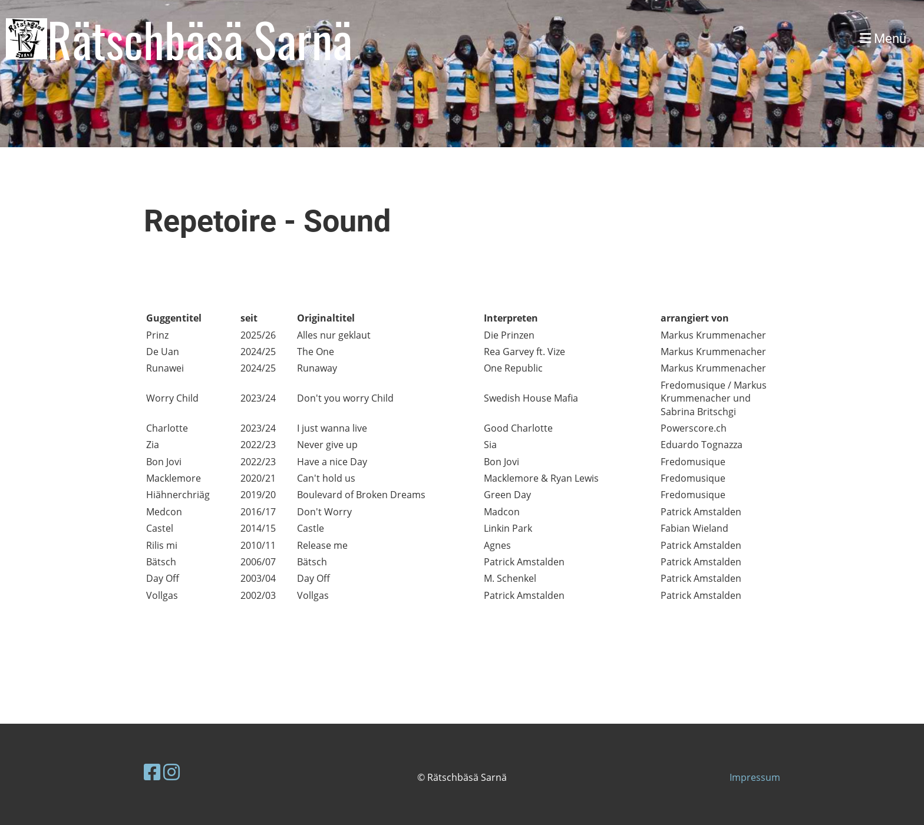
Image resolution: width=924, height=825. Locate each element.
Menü (883, 38)
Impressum (755, 777)
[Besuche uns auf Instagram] (171, 771)
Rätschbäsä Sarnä (199, 39)
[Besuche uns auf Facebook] (152, 771)
